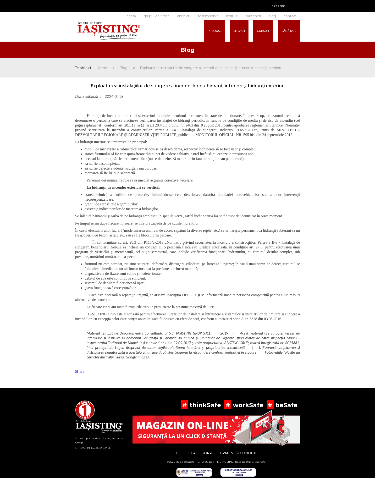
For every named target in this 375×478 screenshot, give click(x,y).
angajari (183, 16)
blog (272, 16)
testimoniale (208, 16)
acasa (131, 16)
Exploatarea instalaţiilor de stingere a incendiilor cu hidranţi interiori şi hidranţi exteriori (210, 68)
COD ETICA (186, 453)
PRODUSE (214, 31)
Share (80, 371)
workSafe (247, 405)
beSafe (286, 405)
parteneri (253, 16)
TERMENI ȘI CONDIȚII (237, 453)
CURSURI (263, 31)
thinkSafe (204, 405)
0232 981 (279, 6)
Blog (123, 68)
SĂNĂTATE (288, 31)
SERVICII (239, 31)
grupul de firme (156, 16)
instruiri (232, 16)
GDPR (206, 453)
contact (290, 16)
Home (101, 68)
